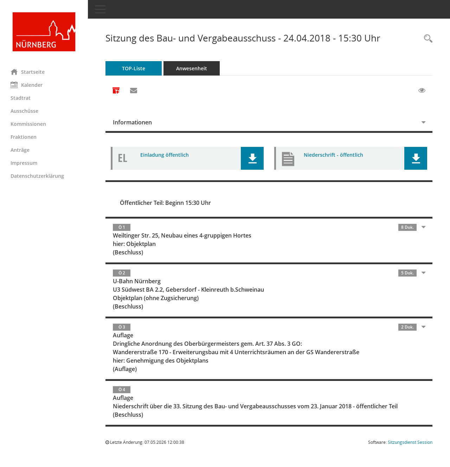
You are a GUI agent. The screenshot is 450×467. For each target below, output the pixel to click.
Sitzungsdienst (410, 442)
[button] (252, 158)
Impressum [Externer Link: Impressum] (24, 163)
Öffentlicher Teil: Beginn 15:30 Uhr (165, 203)
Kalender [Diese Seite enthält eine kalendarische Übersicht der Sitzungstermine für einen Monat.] (27, 84)
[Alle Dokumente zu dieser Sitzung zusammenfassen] (116, 91)
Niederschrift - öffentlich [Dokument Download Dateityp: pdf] (333, 154)
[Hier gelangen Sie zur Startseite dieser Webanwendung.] (44, 31)
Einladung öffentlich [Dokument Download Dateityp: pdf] (164, 154)
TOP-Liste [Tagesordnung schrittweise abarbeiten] (133, 68)
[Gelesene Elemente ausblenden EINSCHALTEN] (422, 90)
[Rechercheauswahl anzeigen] (426, 39)
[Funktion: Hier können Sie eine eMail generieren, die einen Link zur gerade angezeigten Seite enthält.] (133, 90)
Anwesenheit (191, 68)
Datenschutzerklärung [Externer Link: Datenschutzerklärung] (37, 176)
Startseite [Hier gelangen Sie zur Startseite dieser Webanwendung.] (28, 71)
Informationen (132, 122)
